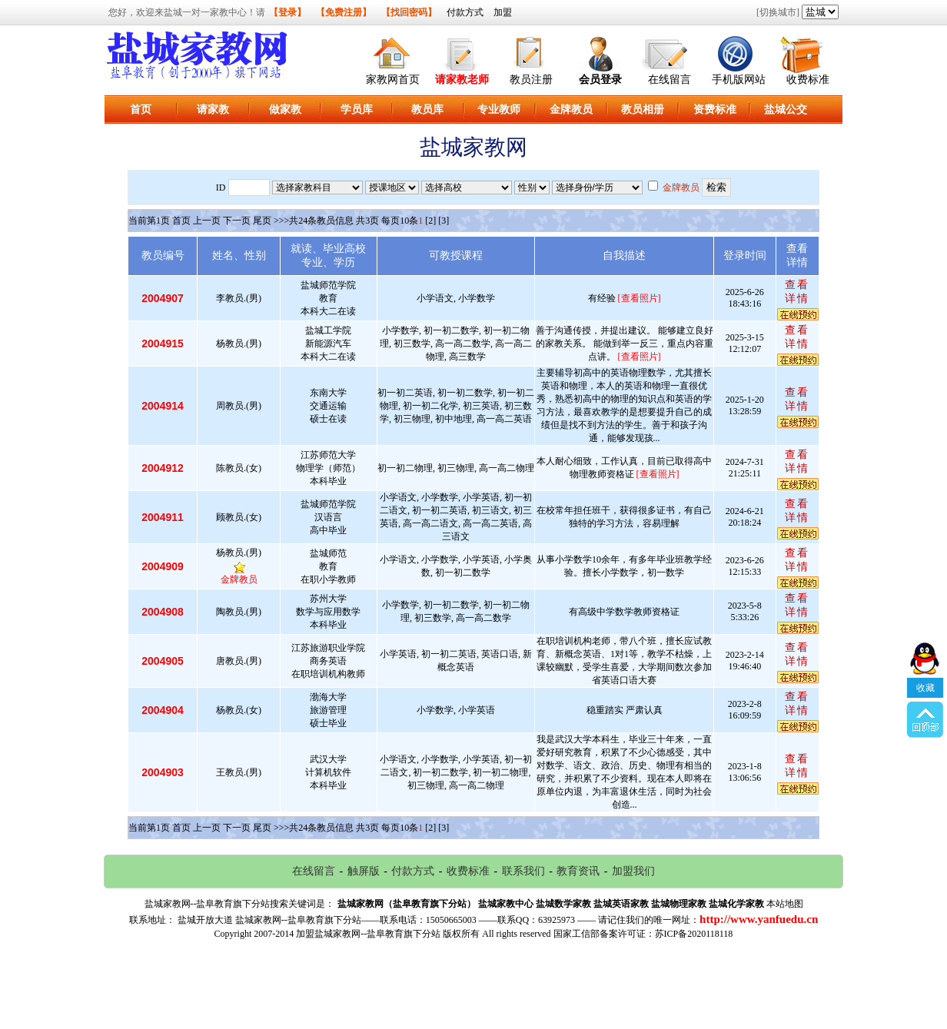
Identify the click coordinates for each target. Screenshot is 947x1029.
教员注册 (531, 79)
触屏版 (363, 871)
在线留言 (669, 79)
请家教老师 (462, 79)
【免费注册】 (343, 12)
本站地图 (784, 903)
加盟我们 (633, 871)
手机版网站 (739, 79)
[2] (430, 220)
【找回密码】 (409, 12)
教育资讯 (578, 871)
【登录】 (287, 12)
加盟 (502, 12)
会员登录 (600, 79)
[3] (443, 220)
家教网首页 (393, 79)
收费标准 (807, 79)
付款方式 (465, 12)
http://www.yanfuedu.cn (758, 919)
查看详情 (797, 291)
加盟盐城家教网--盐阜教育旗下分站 (368, 933)
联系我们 (523, 871)
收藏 (925, 644)
